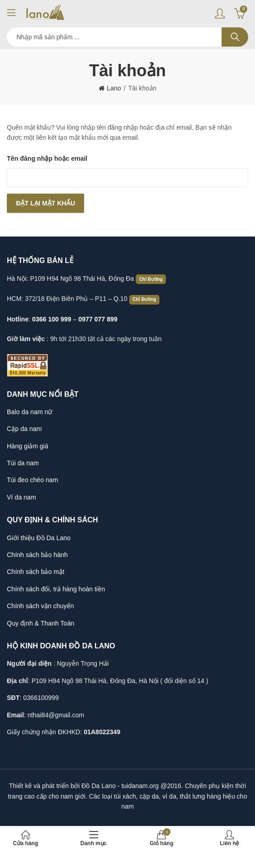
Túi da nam (23, 463)
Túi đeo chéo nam (32, 480)
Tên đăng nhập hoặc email (47, 158)
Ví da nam (21, 497)
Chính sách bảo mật (35, 571)
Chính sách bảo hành (37, 554)
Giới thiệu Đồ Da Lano (38, 538)
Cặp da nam (24, 428)
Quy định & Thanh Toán (40, 623)
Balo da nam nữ (29, 411)
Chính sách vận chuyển (40, 606)
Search (235, 37)
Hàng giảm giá (27, 446)
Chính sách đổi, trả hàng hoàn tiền (56, 589)
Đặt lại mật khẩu (45, 203)
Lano (114, 88)
